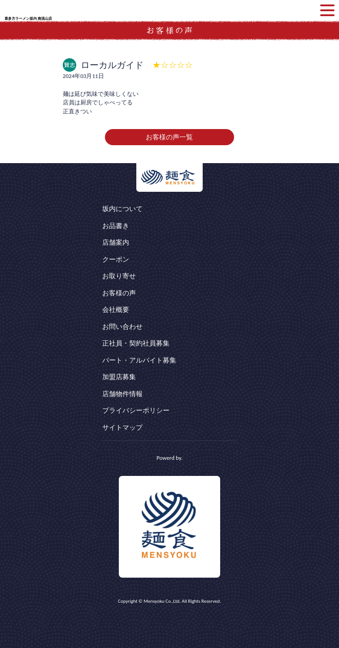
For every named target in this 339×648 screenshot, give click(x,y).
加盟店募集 (119, 377)
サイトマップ (122, 427)
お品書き (115, 226)
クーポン (115, 259)
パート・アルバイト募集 (139, 360)
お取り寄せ (119, 276)
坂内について (122, 209)
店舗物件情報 (122, 394)
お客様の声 (119, 293)
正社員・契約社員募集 (136, 343)
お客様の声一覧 (169, 137)
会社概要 (115, 310)
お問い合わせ (122, 327)
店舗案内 (115, 242)
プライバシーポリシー (136, 410)
